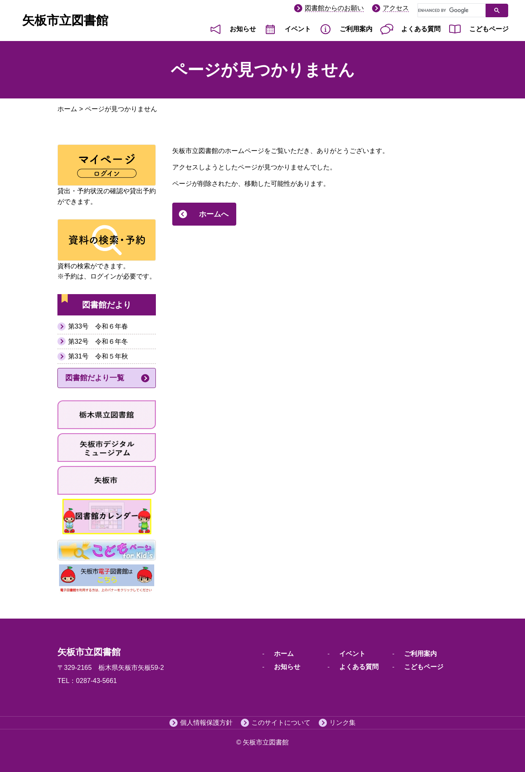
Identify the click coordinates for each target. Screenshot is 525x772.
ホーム (67, 108)
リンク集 (342, 722)
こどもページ (489, 28)
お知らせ (243, 28)
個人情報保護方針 (206, 722)
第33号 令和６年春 (98, 326)
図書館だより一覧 (94, 378)
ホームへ (213, 214)
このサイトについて (280, 722)
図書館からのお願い (334, 8)
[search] (451, 10)
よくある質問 (421, 28)
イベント (298, 28)
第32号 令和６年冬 (98, 341)
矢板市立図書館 (65, 20)
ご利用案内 (356, 28)
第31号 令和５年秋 (98, 356)
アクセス (396, 8)
